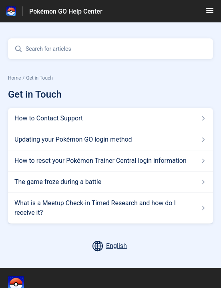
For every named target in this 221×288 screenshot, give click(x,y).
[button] (210, 13)
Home (14, 78)
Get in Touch (39, 78)
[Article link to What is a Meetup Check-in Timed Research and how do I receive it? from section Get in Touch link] (110, 208)
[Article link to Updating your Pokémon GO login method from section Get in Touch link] (110, 139)
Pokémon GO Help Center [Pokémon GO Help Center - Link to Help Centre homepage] (65, 11)
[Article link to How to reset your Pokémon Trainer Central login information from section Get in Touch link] (110, 161)
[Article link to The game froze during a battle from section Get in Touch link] (110, 182)
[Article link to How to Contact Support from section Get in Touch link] (110, 118)
